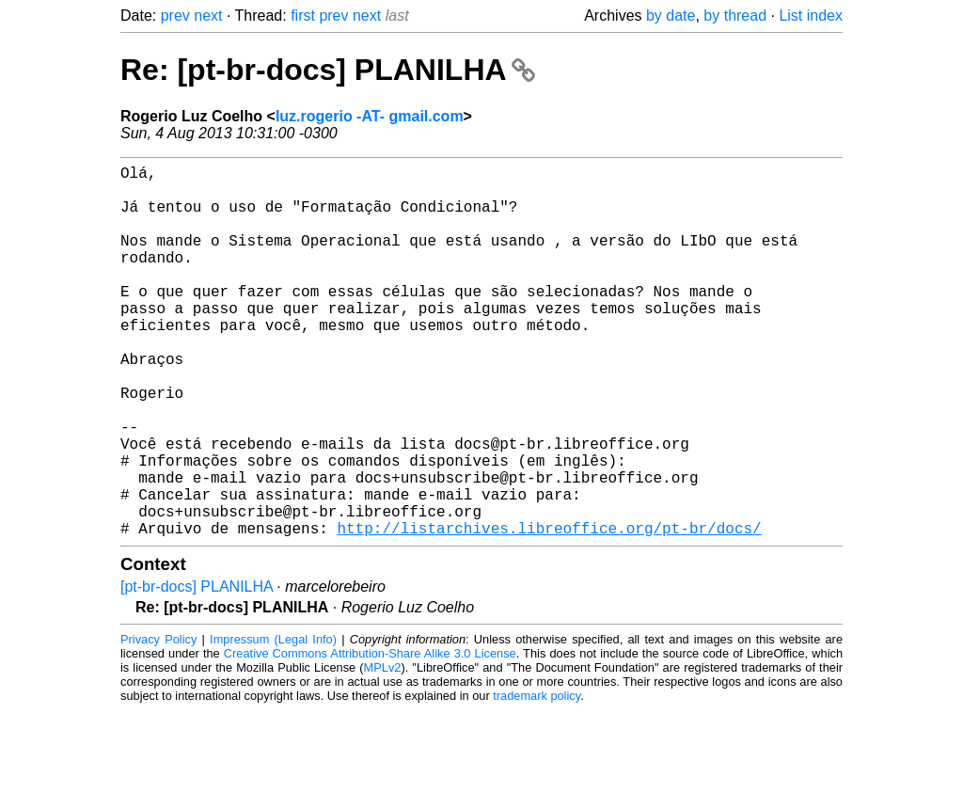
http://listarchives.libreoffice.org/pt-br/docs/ (549, 610)
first (303, 16)
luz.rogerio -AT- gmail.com (370, 116)
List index (811, 16)
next (208, 16)
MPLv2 (383, 750)
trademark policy (536, 778)
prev (175, 16)
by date (670, 16)
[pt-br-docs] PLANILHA (196, 669)
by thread (734, 16)
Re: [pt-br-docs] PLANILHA (327, 70)
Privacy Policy (158, 722)
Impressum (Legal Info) (273, 722)
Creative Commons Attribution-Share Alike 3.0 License (370, 736)
